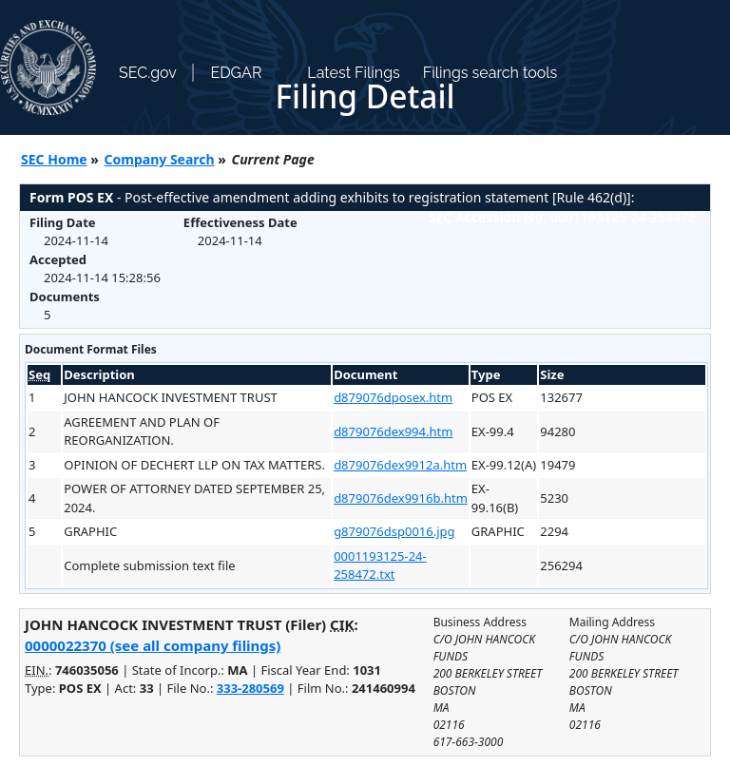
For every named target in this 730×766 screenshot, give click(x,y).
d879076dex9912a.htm (400, 464)
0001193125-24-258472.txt (380, 565)
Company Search (160, 159)
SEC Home (54, 159)
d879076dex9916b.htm (401, 498)
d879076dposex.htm (393, 397)
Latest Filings (353, 73)
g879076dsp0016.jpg (394, 531)
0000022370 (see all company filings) (152, 645)
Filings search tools (490, 73)
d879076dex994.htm (393, 431)
